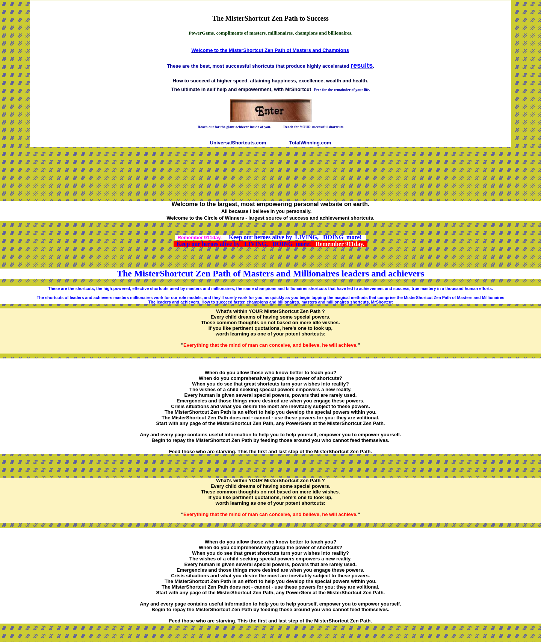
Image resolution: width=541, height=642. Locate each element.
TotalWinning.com (310, 143)
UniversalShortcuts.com (238, 143)
